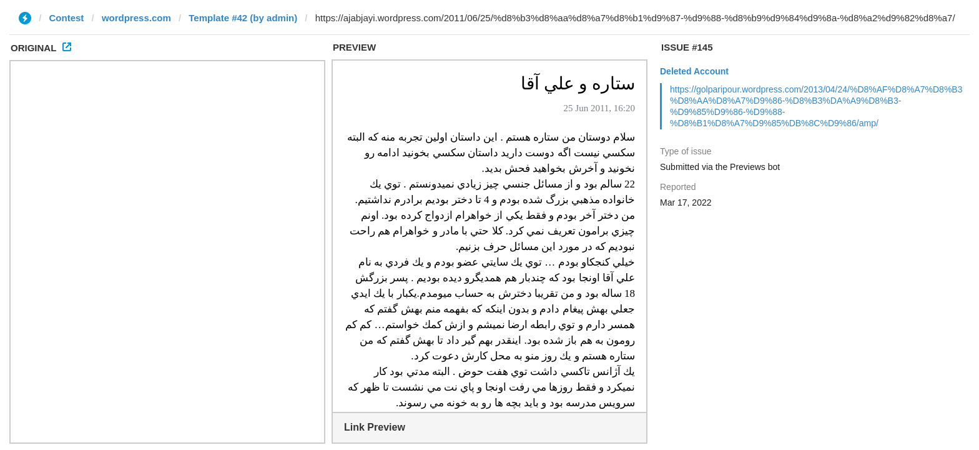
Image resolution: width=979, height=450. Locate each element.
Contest (66, 17)
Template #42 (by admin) (243, 17)
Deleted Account (694, 71)
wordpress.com (136, 17)
